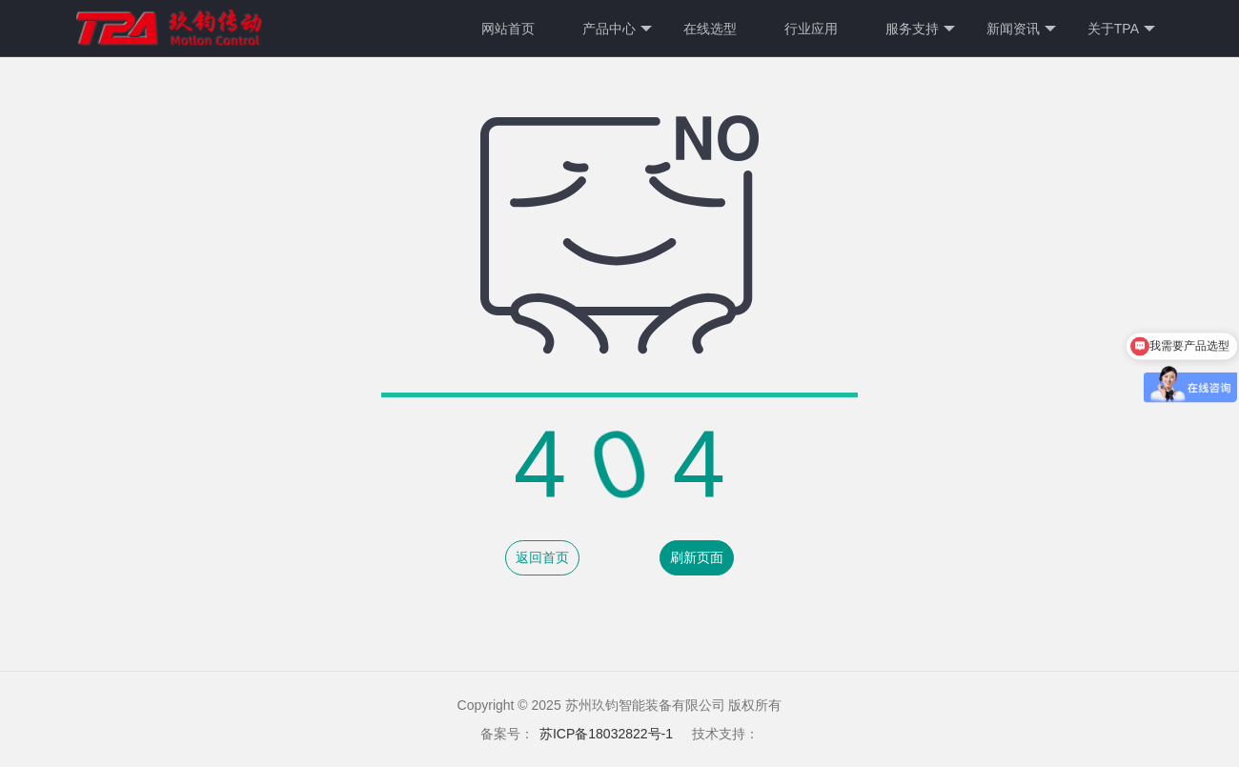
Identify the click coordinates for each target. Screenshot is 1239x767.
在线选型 (710, 28)
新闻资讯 (1021, 29)
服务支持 (920, 29)
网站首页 (508, 28)
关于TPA (1121, 29)
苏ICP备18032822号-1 (606, 733)
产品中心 (617, 29)
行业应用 (811, 28)
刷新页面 (696, 557)
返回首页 (542, 557)
